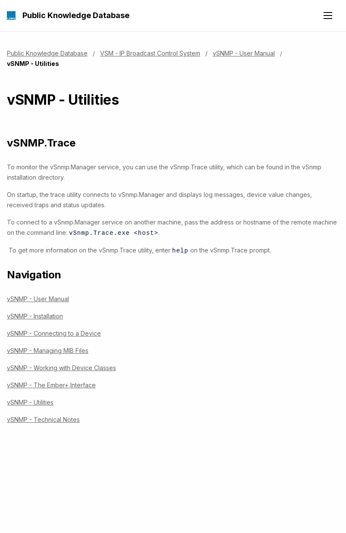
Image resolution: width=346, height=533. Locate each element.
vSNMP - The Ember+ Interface (51, 384)
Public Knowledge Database (75, 15)
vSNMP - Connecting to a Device (54, 332)
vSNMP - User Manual (244, 53)
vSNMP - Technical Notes (43, 418)
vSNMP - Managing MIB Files (47, 349)
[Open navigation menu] (328, 15)
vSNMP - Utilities (30, 401)
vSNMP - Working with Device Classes (61, 367)
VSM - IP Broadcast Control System (150, 53)
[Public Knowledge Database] (11, 15)
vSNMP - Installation (35, 315)
